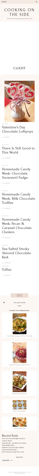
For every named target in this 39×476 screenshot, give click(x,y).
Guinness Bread (7, 441)
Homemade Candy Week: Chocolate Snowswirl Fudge (16, 173)
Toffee (6, 270)
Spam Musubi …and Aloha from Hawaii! (14, 443)
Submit (19, 305)
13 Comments (6, 237)
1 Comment (6, 137)
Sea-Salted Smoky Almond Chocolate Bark (16, 253)
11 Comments (6, 208)
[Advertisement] (19, 42)
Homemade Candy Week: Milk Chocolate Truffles (18, 198)
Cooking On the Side (19, 12)
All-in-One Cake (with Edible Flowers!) (13, 438)
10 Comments (6, 158)
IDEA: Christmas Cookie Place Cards (13, 452)
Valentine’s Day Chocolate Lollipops (13, 447)
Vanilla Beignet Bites (8, 445)
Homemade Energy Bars (9, 449)
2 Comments (6, 183)
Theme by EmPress (19, 473)
